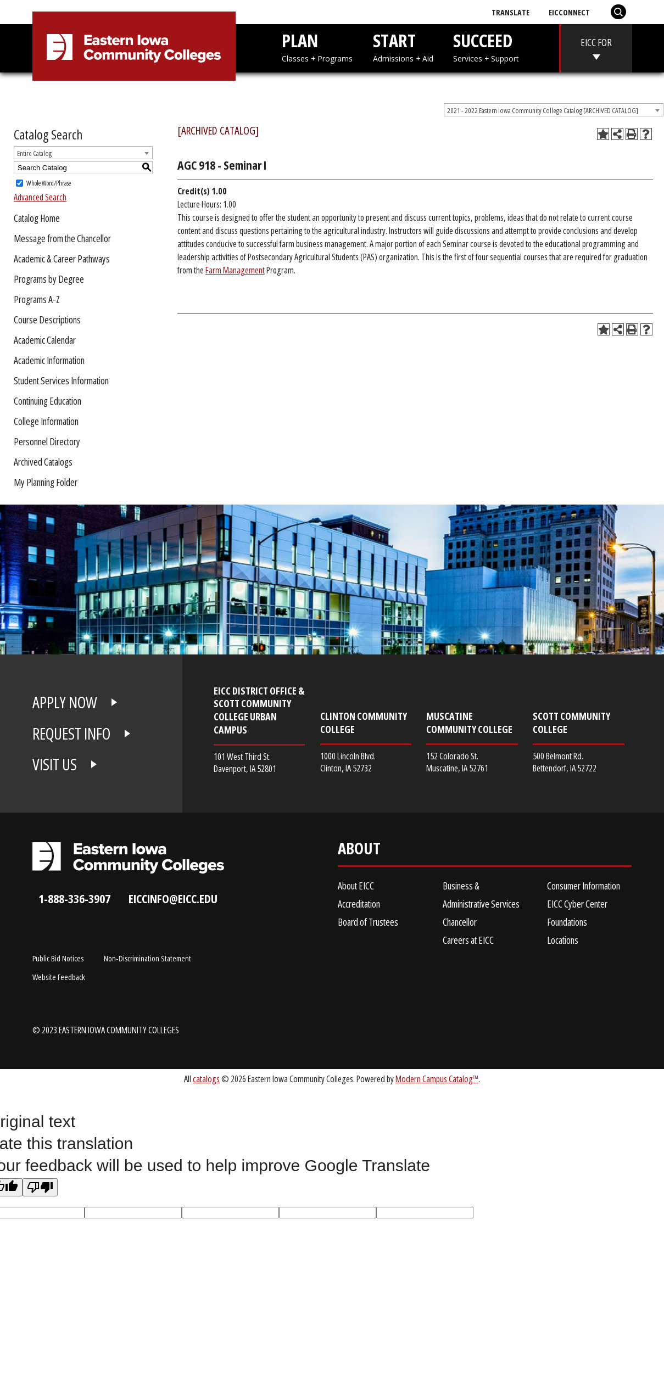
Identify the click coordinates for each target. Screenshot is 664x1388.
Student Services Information (61, 380)
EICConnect (569, 12)
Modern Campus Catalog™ (436, 1078)
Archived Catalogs (43, 461)
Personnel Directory (47, 441)
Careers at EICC (468, 940)
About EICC (356, 885)
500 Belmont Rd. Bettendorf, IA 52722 (564, 761)
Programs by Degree (49, 279)
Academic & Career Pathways (62, 258)
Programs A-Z (37, 299)
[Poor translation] (40, 1187)
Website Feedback (58, 976)
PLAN (317, 46)
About (359, 850)
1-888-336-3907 (74, 898)
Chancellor (460, 921)
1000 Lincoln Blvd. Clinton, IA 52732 (348, 761)
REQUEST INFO (71, 734)
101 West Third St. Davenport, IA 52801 (245, 762)
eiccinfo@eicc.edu (173, 898)
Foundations (567, 921)
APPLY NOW (64, 702)
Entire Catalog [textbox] (34, 153)
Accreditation (359, 903)
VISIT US (54, 764)
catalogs (206, 1078)
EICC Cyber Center (577, 903)
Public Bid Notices (57, 958)
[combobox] (553, 109)
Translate (510, 12)
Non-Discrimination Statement (147, 958)
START (403, 46)
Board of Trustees (368, 921)
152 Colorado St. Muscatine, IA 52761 (457, 761)
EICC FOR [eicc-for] (596, 42)
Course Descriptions (47, 319)
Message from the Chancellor (62, 238)
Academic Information (49, 360)
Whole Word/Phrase (48, 183)
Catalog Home (37, 218)
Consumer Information (583, 885)
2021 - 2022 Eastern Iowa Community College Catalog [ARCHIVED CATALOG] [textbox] (542, 110)
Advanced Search (40, 197)
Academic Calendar (45, 339)
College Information (46, 421)
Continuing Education (47, 400)
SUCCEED (486, 46)
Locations (562, 940)
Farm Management (235, 270)
